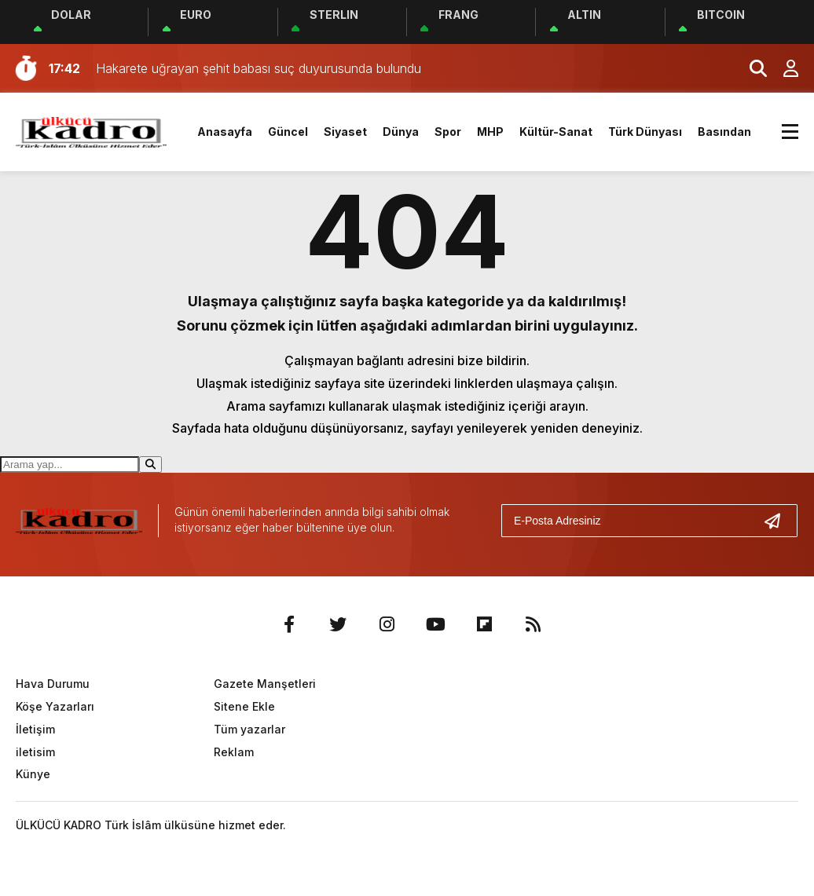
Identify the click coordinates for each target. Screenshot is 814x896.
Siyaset (345, 131)
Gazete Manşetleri (265, 683)
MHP (490, 131)
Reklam (234, 752)
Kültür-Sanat (555, 131)
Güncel (288, 131)
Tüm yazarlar (249, 729)
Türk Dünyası (645, 131)
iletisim (35, 752)
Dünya (401, 131)
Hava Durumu (53, 683)
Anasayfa (224, 131)
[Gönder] (779, 520)
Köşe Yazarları (55, 706)
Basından (724, 131)
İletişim (35, 729)
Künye (33, 774)
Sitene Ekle (244, 706)
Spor (447, 131)
